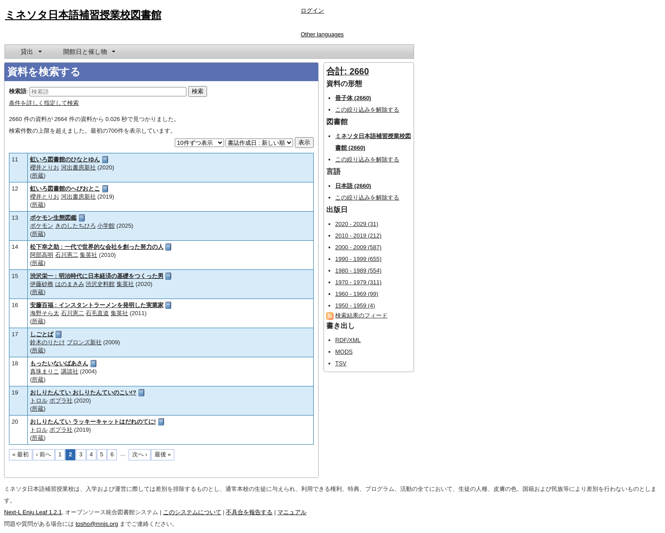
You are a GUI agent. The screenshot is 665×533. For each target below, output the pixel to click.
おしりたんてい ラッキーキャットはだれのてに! (93, 421)
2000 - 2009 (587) (358, 247)
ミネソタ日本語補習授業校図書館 (83, 15)
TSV (340, 363)
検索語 (17, 91)
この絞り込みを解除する (367, 109)
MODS (344, 351)
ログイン (312, 10)
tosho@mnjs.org (97, 523)
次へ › (139, 454)
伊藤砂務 (41, 284)
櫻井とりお (44, 167)
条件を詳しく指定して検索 (44, 103)
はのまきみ (69, 284)
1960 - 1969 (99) (356, 293)
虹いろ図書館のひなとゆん (65, 159)
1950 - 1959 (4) (355, 305)
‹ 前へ (43, 454)
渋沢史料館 (100, 284)
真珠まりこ (44, 371)
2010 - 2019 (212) (358, 235)
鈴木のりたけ (47, 342)
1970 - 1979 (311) (358, 282)
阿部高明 (41, 254)
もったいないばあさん (59, 363)
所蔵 (37, 175)
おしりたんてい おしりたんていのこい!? (83, 392)
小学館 (106, 225)
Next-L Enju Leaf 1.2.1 (33, 512)
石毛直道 (97, 313)
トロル (39, 400)
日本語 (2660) (353, 185)
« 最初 (21, 454)
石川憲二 (66, 254)
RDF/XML (348, 340)
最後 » (163, 454)
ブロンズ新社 (84, 342)
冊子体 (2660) (353, 98)
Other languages (322, 34)
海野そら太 (44, 313)
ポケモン (41, 225)
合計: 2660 (347, 71)
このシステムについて (192, 512)
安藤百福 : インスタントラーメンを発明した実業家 (97, 305)
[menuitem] (30, 51)
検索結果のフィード (361, 315)
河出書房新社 (78, 167)
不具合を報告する (249, 512)
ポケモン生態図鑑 (53, 217)
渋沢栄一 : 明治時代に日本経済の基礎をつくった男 (97, 276)
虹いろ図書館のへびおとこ (65, 188)
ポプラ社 (61, 400)
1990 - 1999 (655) (358, 259)
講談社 (69, 371)
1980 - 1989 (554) (358, 270)
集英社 (88, 254)
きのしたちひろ (75, 225)
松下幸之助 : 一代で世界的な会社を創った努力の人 (97, 246)
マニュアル (292, 512)
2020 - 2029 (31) (356, 224)
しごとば (41, 334)
